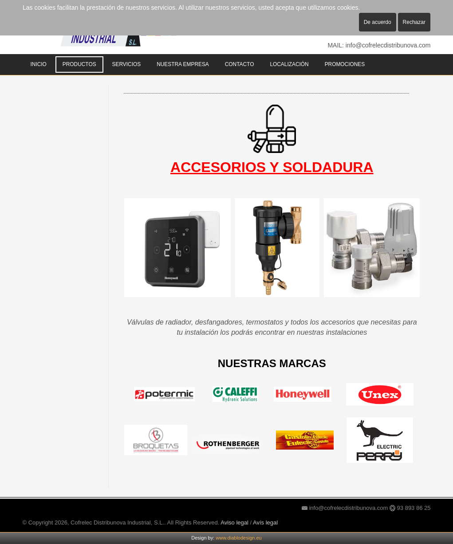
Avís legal (265, 522)
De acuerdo (377, 22)
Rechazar (414, 22)
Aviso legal (234, 522)
